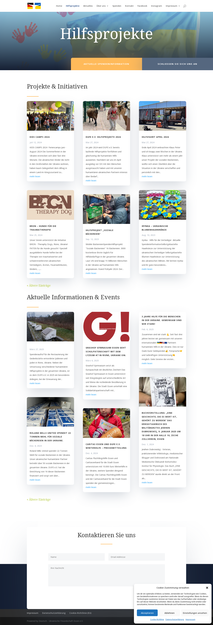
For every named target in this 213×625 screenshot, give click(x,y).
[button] (207, 587)
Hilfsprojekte (72, 6)
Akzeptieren (147, 612)
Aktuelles (88, 6)
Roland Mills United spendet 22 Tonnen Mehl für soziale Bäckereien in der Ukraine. (50, 437)
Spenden (116, 6)
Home (59, 6)
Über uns (101, 6)
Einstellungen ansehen (195, 612)
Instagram (156, 6)
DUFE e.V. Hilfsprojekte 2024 (103, 137)
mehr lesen (35, 176)
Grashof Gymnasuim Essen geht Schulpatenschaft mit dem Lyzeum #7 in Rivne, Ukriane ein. (106, 351)
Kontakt (129, 6)
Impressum (190, 619)
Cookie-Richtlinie (157, 619)
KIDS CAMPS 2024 (40, 137)
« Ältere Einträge (39, 285)
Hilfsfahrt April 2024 (155, 137)
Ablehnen (169, 612)
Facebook (142, 6)
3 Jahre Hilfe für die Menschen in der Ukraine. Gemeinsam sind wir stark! (162, 320)
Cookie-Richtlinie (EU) (80, 613)
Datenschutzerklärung (175, 619)
